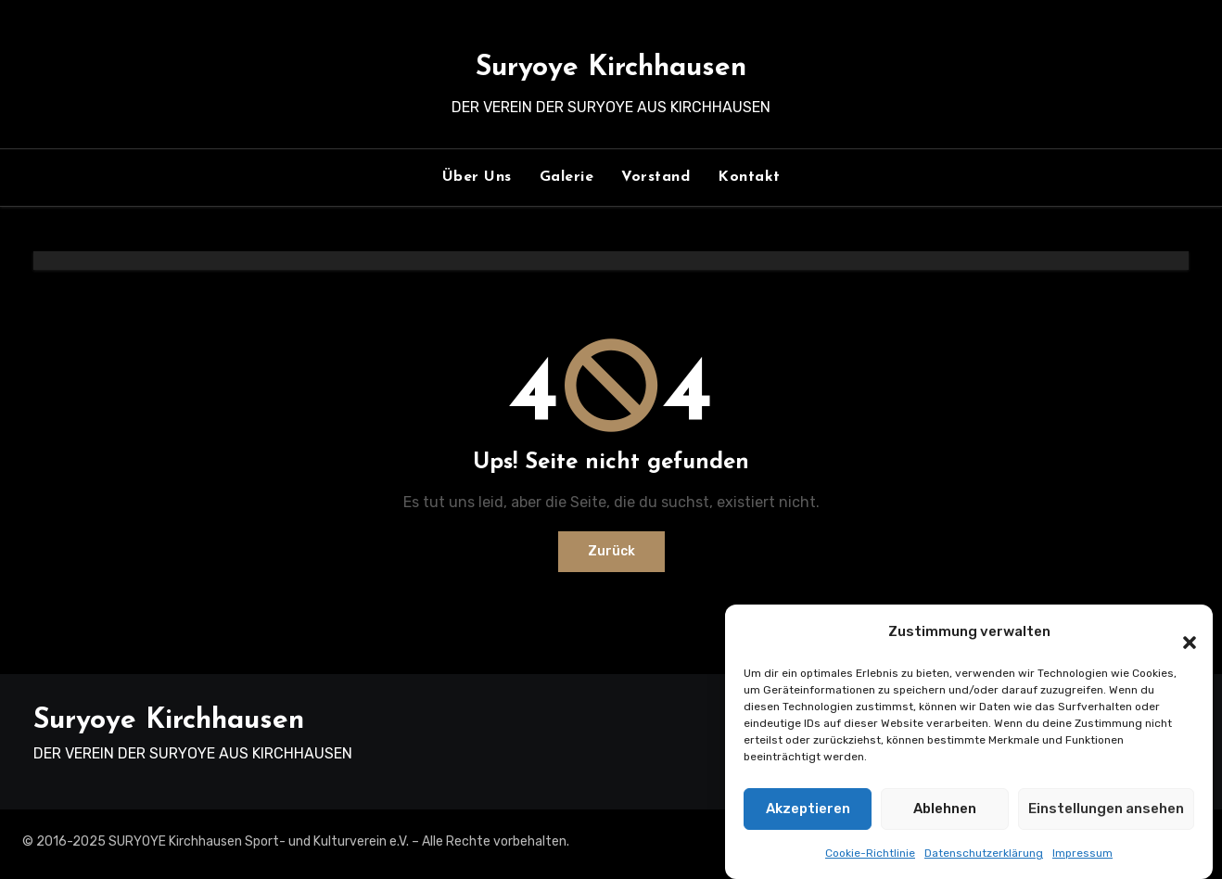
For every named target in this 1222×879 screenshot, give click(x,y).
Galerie (567, 177)
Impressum (1082, 853)
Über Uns (477, 177)
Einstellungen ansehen (1106, 809)
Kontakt (749, 177)
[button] (1180, 633)
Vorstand (655, 177)
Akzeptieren (808, 809)
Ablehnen (944, 809)
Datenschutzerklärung (983, 853)
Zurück (611, 551)
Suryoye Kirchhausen (611, 68)
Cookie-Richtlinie (870, 853)
